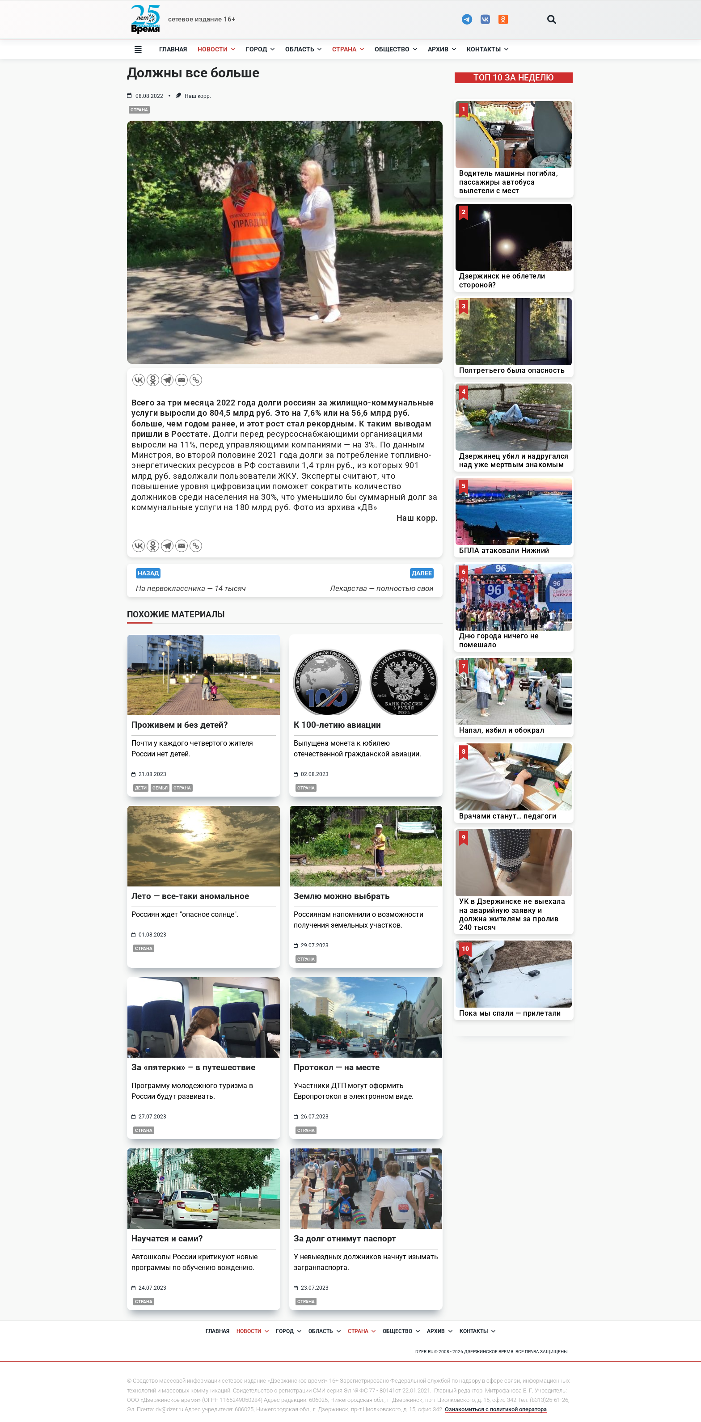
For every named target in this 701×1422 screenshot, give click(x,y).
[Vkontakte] (138, 380)
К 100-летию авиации (337, 725)
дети (141, 787)
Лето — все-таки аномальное (190, 896)
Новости (216, 49)
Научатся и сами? (167, 1238)
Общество (396, 49)
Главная (173, 49)
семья (160, 787)
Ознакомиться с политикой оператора (496, 1409)
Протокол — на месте (337, 1067)
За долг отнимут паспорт (345, 1238)
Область (303, 49)
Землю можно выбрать (342, 896)
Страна (348, 49)
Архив (442, 49)
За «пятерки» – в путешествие (193, 1067)
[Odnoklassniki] (153, 380)
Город (260, 49)
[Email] (181, 380)
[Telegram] (167, 380)
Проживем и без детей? (179, 725)
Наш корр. (198, 96)
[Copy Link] (196, 380)
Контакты (487, 49)
